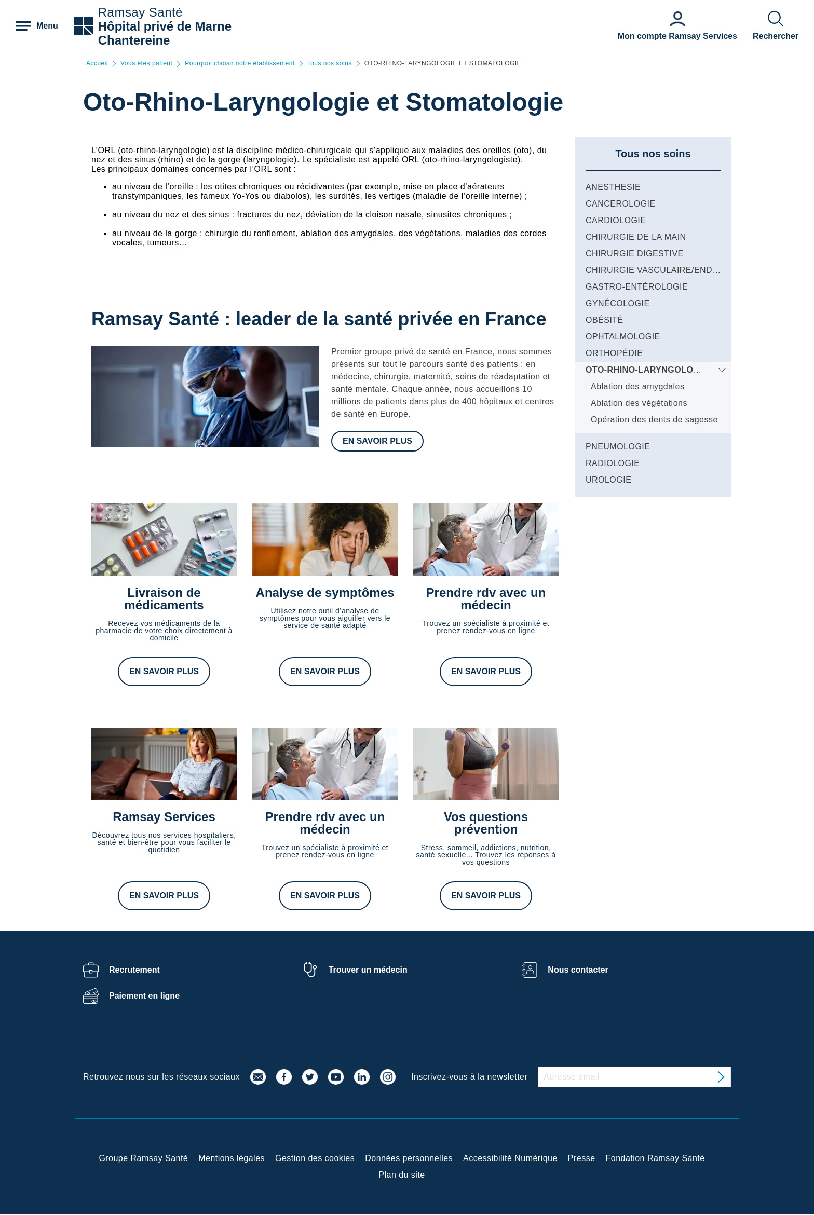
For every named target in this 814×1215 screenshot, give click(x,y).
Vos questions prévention (486, 823)
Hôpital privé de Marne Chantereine (165, 33)
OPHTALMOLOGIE (623, 336)
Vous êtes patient (146, 63)
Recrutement (134, 969)
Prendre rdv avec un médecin (486, 598)
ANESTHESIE (613, 187)
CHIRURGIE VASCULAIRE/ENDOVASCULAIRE (680, 270)
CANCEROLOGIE (621, 203)
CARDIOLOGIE (616, 220)
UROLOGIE (608, 479)
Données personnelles (409, 1158)
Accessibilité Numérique (510, 1158)
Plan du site (401, 1174)
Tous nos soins (329, 63)
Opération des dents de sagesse (654, 419)
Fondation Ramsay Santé (655, 1158)
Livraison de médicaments (164, 598)
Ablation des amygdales (637, 386)
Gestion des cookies (315, 1158)
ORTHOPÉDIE (614, 353)
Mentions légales (231, 1158)
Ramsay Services (164, 817)
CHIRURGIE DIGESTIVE (635, 253)
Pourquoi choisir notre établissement (239, 63)
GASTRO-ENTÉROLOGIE (637, 286)
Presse (581, 1158)
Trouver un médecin (368, 969)
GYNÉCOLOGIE (618, 303)
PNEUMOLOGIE (618, 446)
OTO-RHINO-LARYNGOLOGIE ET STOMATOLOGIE (690, 369)
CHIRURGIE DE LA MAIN (636, 237)
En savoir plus (377, 440)
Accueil (97, 63)
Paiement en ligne (144, 995)
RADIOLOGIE (613, 463)
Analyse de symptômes (325, 592)
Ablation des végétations (639, 403)
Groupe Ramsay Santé (143, 1158)
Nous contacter (578, 969)
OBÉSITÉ (604, 320)
